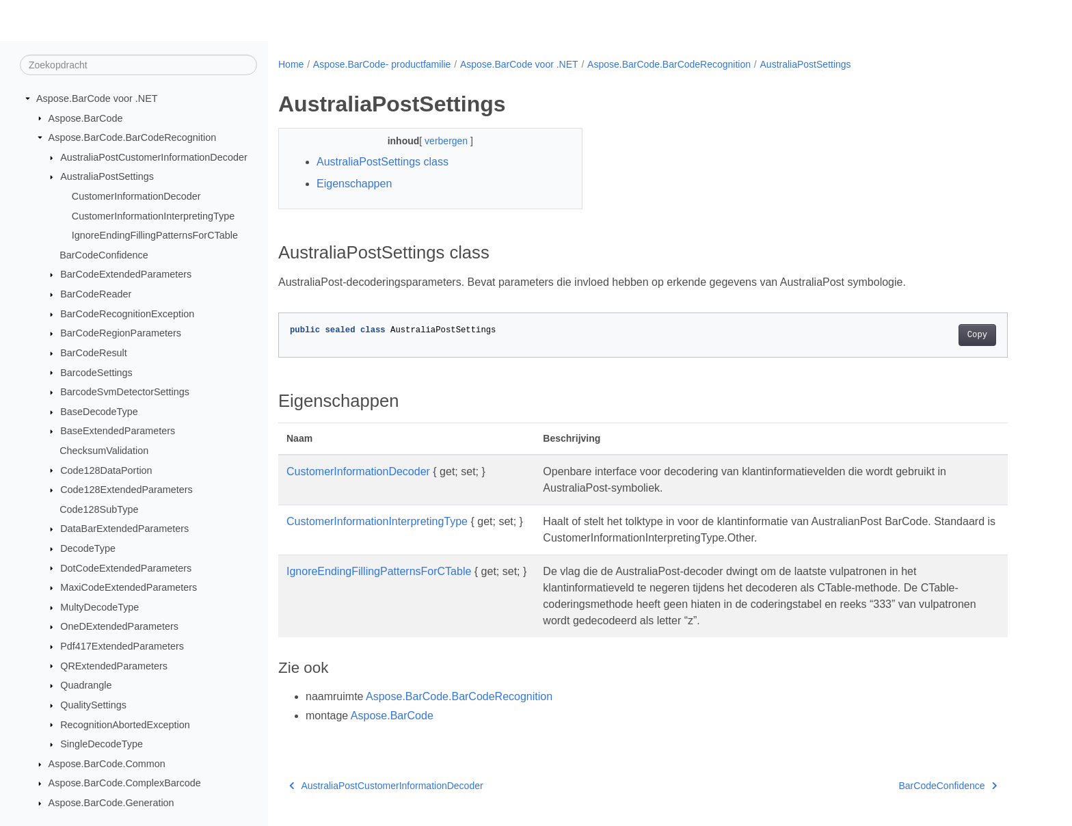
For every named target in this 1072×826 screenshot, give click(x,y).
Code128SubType (98, 509)
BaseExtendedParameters (117, 430)
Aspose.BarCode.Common (107, 763)
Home (291, 64)
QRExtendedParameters (114, 665)
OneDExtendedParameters (119, 626)
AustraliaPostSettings (107, 176)
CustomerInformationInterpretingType (153, 215)
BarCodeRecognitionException (127, 313)
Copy (977, 335)
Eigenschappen (354, 183)
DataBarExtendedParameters (124, 528)
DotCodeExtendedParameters (125, 567)
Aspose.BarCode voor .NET (97, 98)
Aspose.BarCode (86, 117)
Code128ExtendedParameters (126, 489)
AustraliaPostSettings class (382, 162)
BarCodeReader (95, 294)
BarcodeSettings (96, 372)
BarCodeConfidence (103, 255)
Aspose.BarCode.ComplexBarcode (125, 782)
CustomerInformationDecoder (136, 196)
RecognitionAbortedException (125, 724)
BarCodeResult (93, 352)
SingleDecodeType (101, 743)
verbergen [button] (447, 140)
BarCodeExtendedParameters (125, 274)
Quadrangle (85, 685)
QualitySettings (93, 705)
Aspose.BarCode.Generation (111, 802)
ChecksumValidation (103, 450)
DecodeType (88, 548)
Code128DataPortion (106, 469)
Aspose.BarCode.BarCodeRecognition (133, 137)
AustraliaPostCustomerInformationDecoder (153, 157)
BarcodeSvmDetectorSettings (124, 391)
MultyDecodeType (99, 607)
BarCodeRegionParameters (120, 333)
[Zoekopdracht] (138, 65)
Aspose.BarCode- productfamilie (382, 64)
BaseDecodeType (99, 411)
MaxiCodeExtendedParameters (128, 587)
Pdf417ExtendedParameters (122, 646)
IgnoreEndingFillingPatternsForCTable (155, 235)
